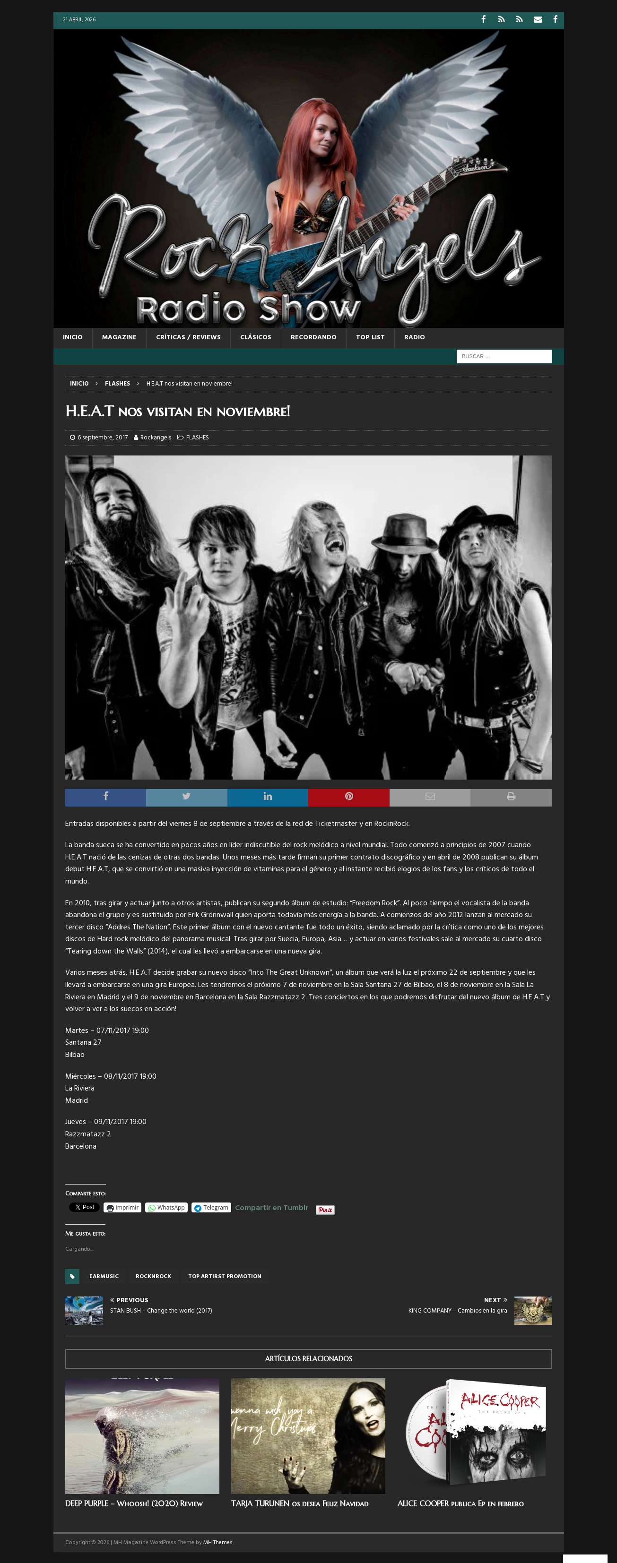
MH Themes (218, 1541)
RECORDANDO (314, 337)
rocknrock (153, 1275)
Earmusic (104, 1275)
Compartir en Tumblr (271, 1206)
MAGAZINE (119, 337)
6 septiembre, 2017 (103, 437)
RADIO (414, 337)
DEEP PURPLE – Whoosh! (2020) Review (133, 1502)
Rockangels (155, 437)
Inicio (73, 337)
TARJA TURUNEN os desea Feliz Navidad (299, 1502)
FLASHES (197, 437)
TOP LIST (370, 337)
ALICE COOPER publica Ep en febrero (461, 1502)
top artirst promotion (224, 1275)
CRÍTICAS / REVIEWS (188, 337)
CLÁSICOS (255, 337)
